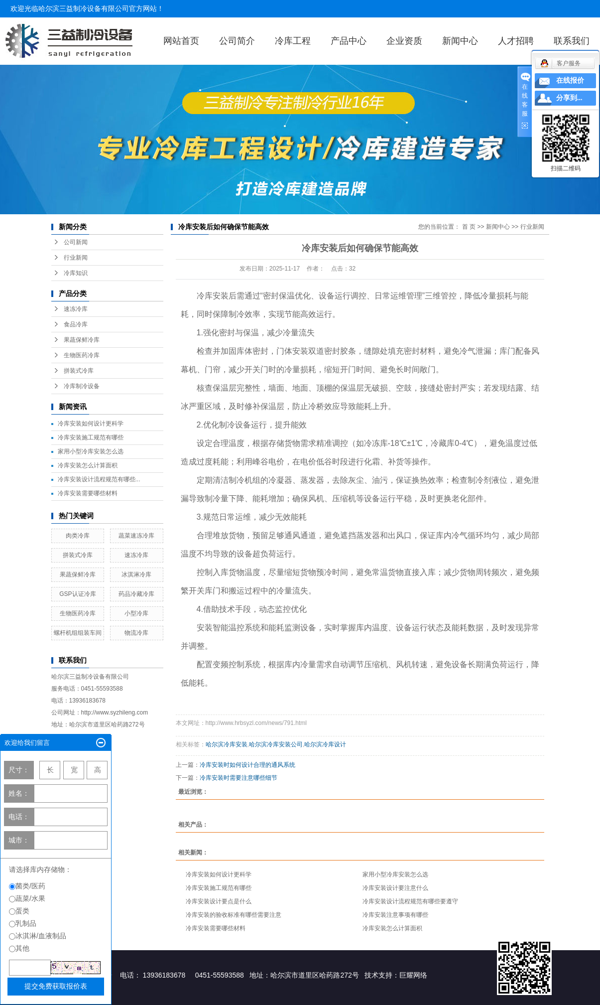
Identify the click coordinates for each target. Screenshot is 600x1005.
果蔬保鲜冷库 (82, 339)
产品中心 (348, 41)
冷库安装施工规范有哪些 (90, 437)
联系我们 (572, 41)
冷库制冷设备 (82, 386)
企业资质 (404, 41)
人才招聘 (516, 41)
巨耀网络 (413, 975)
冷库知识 (76, 273)
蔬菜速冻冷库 (136, 535)
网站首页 (181, 41)
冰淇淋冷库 (136, 574)
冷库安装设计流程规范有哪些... (99, 479)
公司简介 (237, 41)
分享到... (569, 98)
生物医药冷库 (82, 355)
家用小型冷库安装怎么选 (90, 451)
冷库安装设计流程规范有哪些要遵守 (410, 901)
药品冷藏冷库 (136, 593)
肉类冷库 (78, 535)
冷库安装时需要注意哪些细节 (238, 777)
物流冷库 (136, 632)
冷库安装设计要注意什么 (395, 887)
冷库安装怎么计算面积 (88, 465)
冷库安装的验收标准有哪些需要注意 (233, 914)
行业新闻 (76, 257)
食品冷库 (76, 324)
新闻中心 (460, 41)
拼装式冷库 (79, 370)
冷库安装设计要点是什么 (218, 901)
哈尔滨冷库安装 (226, 744)
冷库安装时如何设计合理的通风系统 (247, 764)
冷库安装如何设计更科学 (90, 423)
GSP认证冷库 (77, 593)
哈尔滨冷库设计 (325, 744)
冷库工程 (293, 41)
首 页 (469, 226)
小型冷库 (136, 613)
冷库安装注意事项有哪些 (395, 914)
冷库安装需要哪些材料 (88, 493)
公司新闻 (76, 242)
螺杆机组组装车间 (78, 632)
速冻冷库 (76, 308)
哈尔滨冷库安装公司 (276, 744)
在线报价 (570, 80)
